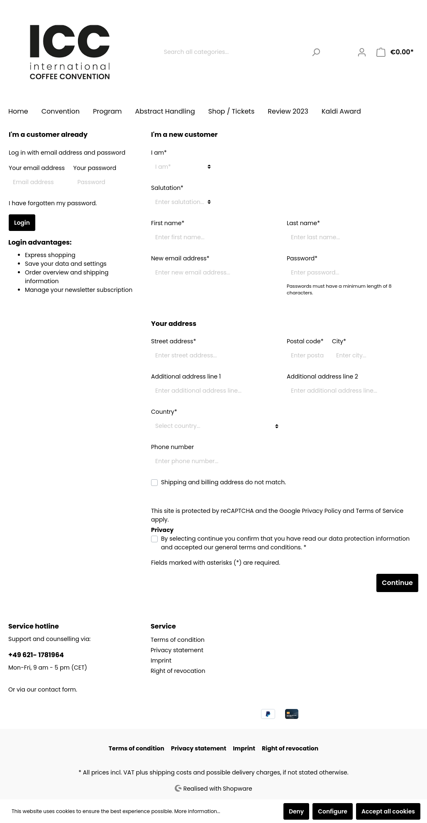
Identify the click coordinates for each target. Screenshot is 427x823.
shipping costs (170, 772)
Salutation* (167, 188)
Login (22, 222)
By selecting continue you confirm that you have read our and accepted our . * (285, 542)
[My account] (361, 52)
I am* (159, 152)
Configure (332, 811)
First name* (167, 223)
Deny (296, 811)
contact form (57, 689)
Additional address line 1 (186, 376)
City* (339, 341)
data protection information (369, 538)
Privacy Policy (322, 511)
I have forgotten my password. (53, 203)
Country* (164, 412)
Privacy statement (177, 650)
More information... (197, 811)
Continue (397, 583)
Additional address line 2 (322, 376)
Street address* (173, 341)
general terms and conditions (258, 547)
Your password (95, 168)
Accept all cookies (388, 811)
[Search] (316, 52)
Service (163, 626)
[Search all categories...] (233, 52)
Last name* (303, 223)
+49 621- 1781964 (36, 655)
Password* (302, 258)
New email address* (180, 258)
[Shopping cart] (395, 52)
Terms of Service (379, 511)
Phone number (172, 447)
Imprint (161, 660)
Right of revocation (178, 671)
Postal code (305, 341)
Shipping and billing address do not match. (223, 482)
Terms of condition (178, 640)
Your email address (37, 168)
